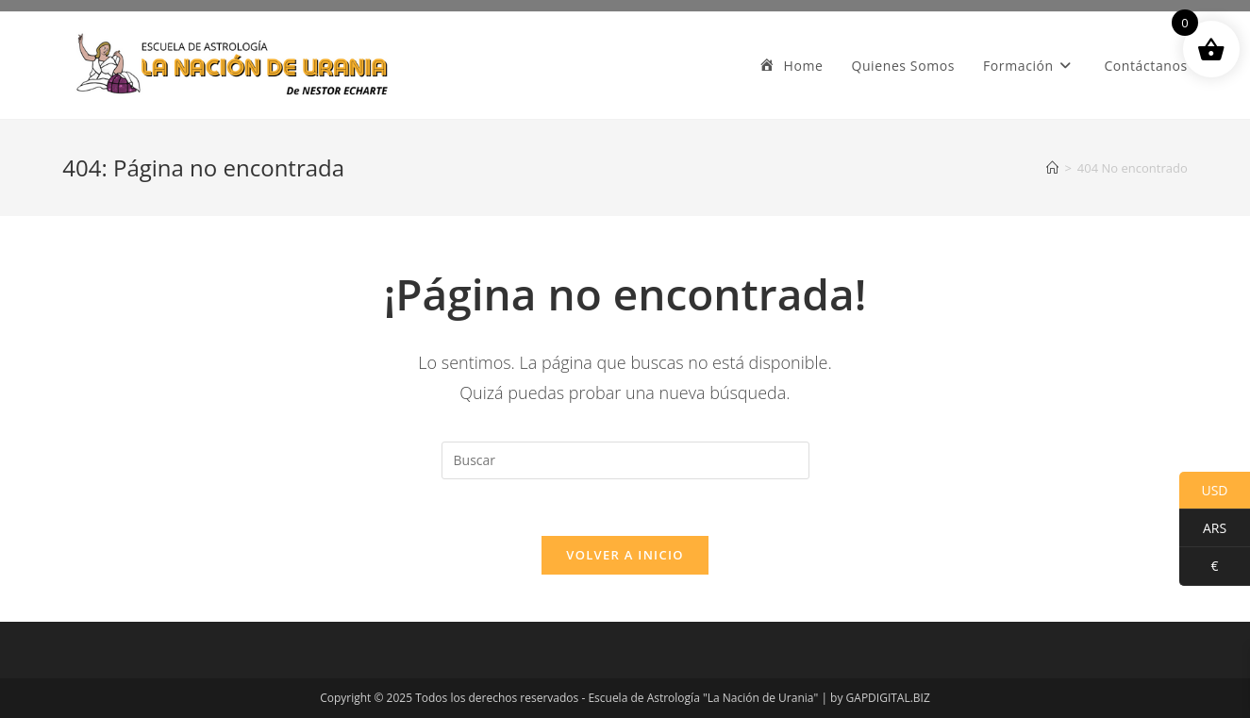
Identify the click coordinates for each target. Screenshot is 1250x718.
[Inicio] (1052, 167)
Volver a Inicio (624, 554)
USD (1203, 490)
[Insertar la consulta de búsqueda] (625, 460)
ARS (1202, 528)
